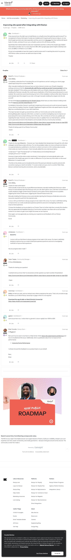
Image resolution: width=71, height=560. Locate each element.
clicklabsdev (11, 232)
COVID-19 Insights (18, 512)
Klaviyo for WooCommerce (38, 500)
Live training (16, 500)
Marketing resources (19, 496)
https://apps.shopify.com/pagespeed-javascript (22, 301)
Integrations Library (54, 489)
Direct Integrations (36, 503)
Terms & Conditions (28, 452)
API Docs (15, 523)
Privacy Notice (24, 547)
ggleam (10, 316)
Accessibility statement (42, 452)
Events (15, 516)
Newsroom (34, 516)
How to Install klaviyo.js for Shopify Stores (28, 100)
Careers (33, 519)
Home (3, 18)
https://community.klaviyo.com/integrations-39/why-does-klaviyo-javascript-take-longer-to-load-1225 (37, 122)
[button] (2, 4)
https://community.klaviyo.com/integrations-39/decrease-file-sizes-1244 (29, 124)
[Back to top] (67, 449)
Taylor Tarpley (12, 259)
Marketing (24, 18)
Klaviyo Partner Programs (56, 482)
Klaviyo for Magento (37, 496)
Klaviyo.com (16, 482)
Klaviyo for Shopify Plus (38, 486)
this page (48, 40)
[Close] (64, 532)
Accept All (57, 553)
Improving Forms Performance (21, 343)
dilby (9, 33)
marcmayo (11, 291)
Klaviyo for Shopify (36, 482)
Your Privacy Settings (42, 553)
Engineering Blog (36, 523)
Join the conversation (13, 18)
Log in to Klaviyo (17, 486)
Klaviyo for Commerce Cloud (39, 493)
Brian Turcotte (12, 329)
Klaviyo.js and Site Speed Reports (22, 102)
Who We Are (34, 512)
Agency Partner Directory (56, 486)
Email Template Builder (19, 519)
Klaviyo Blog (16, 489)
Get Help (15, 526)
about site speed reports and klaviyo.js (53, 336)
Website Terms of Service (47, 545)
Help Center (16, 493)
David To (10, 76)
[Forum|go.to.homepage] (9, 3)
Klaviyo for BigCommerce (38, 489)
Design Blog (34, 526)
